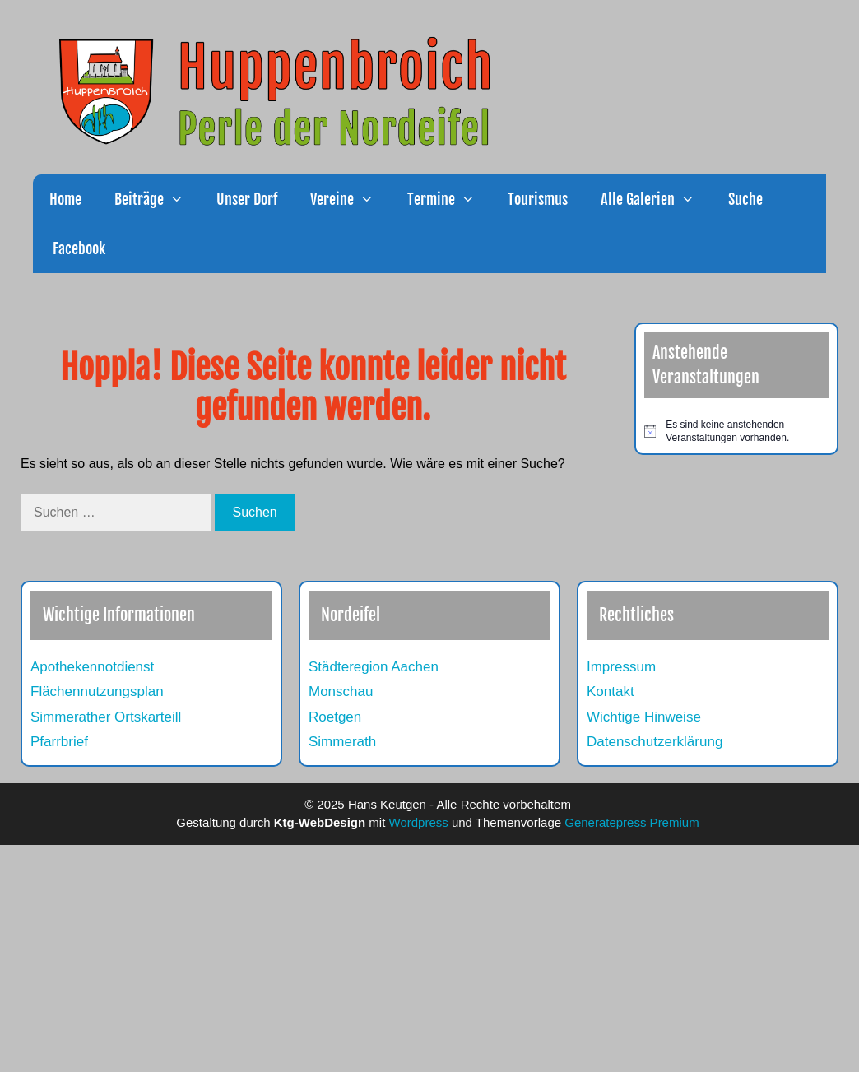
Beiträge (157, 199)
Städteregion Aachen (374, 667)
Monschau (341, 691)
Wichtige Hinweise (644, 717)
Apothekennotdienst (92, 667)
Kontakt (610, 691)
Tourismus (538, 199)
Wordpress (418, 822)
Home (65, 199)
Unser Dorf (246, 199)
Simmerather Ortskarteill (105, 717)
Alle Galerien (656, 199)
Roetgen (335, 717)
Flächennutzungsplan (97, 691)
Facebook (77, 248)
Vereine (350, 199)
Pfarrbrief (59, 741)
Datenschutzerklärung (654, 741)
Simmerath (342, 741)
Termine (449, 199)
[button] (182, 199)
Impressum (621, 667)
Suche (745, 199)
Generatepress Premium (631, 822)
